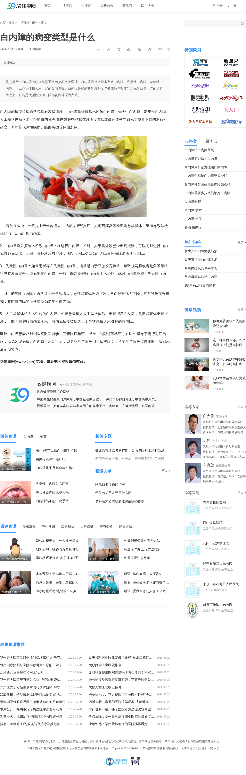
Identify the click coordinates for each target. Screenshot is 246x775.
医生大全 (147, 6)
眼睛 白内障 (193, 227)
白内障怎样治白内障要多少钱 (205, 176)
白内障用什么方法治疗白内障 (205, 167)
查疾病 (86, 6)
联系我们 (200, 748)
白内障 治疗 (193, 218)
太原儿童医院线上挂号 (105, 687)
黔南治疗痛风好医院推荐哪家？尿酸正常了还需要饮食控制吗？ (46, 665)
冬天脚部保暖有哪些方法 (142, 540)
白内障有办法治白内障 (200, 158)
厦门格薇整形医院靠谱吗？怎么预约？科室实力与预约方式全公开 (136, 672)
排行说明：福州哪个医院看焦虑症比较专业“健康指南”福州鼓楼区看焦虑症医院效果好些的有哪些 (159, 709)
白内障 (28, 436)
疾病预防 (67, 526)
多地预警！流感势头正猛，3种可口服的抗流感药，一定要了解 (81, 574)
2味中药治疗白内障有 (200, 285)
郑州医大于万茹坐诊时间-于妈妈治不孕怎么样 (33, 687)
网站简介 (173, 748)
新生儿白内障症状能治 (200, 251)
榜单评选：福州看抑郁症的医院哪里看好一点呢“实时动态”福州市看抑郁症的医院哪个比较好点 (157, 724)
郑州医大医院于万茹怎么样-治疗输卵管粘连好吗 (35, 680)
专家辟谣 (29, 526)
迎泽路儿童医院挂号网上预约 (21, 672)
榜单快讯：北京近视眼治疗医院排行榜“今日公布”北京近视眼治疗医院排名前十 (146, 694)
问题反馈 (213, 748)
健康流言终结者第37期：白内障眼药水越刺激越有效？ (134, 450)
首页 (3, 22)
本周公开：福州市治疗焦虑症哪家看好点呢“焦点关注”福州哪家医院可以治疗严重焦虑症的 (65, 709)
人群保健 (86, 526)
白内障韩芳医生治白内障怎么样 (207, 184)
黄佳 (206, 441)
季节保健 (106, 526)
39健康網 (46, 748)
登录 (220, 5)
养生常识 (48, 526)
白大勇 (208, 416)
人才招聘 (186, 748)
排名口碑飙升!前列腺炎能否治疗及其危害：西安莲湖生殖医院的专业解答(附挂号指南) (62, 724)
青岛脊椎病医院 (214, 502)
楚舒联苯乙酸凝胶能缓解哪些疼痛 (120, 501)
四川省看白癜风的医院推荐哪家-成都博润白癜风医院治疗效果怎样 (137, 702)
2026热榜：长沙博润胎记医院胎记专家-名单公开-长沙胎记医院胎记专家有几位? (57, 694)
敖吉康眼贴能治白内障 (200, 277)
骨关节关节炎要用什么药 (113, 493)
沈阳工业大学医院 (216, 543)
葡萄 (43, 436)
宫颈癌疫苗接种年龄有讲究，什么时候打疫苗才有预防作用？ (229, 364)
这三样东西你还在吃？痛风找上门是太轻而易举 (229, 345)
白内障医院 (192, 201)
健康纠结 (125, 526)
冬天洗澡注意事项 (137, 558)
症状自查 (106, 6)
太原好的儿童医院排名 (105, 665)
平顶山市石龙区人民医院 (221, 584)
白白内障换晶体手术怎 (200, 268)
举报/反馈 (164, 49)
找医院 (67, 6)
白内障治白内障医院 (199, 150)
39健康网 (35, 49)
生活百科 (23, 22)
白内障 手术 (193, 210)
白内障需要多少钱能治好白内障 (207, 193)
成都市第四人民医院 (217, 604)
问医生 (49, 6)
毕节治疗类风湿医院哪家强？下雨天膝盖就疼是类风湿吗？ (131, 680)
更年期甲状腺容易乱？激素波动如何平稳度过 (33, 702)
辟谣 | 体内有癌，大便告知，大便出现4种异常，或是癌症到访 (168, 574)
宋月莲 (208, 465)
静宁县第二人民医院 (217, 563)
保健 (12, 22)
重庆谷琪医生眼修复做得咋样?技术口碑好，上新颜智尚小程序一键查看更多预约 (147, 657)
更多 (165, 470)
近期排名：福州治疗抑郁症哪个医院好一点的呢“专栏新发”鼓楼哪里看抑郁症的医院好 (62, 716)
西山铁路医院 (213, 522)
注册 (233, 5)
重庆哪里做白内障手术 (200, 259)
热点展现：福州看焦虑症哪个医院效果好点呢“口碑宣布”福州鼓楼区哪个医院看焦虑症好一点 (156, 716)
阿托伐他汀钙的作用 (110, 484)
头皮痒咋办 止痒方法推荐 (142, 549)
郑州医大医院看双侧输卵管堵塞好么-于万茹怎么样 (36, 657)
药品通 (127, 6)
